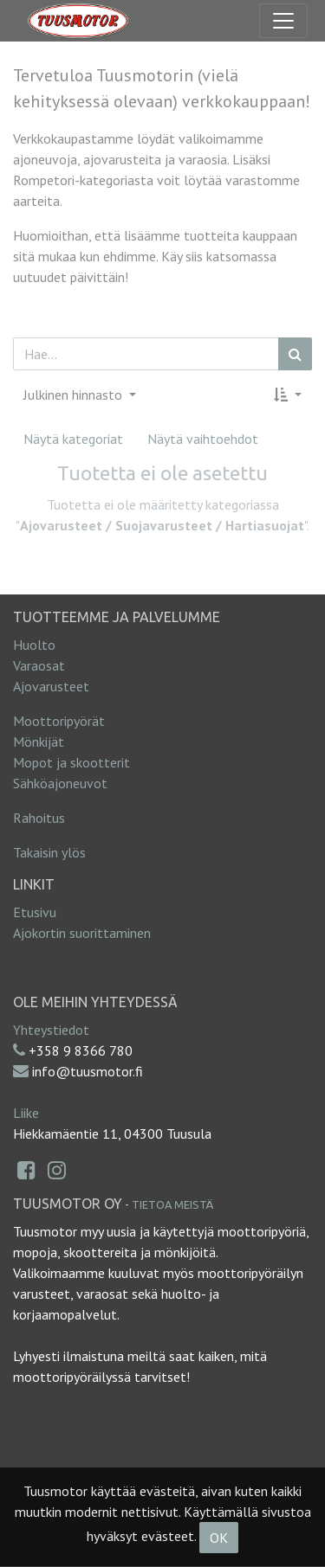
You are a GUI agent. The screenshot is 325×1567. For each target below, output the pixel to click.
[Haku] (295, 353)
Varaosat (39, 665)
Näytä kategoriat (73, 438)
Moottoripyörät (59, 720)
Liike (26, 1112)
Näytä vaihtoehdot (202, 438)
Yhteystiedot (51, 1029)
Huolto (34, 644)
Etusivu (34, 912)
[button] (287, 394)
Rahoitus (39, 817)
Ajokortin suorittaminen (82, 932)
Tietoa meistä (172, 1204)
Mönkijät (38, 741)
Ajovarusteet (51, 686)
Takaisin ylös (49, 852)
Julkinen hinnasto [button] (74, 394)
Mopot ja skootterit (71, 762)
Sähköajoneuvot (60, 783)
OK (219, 1537)
